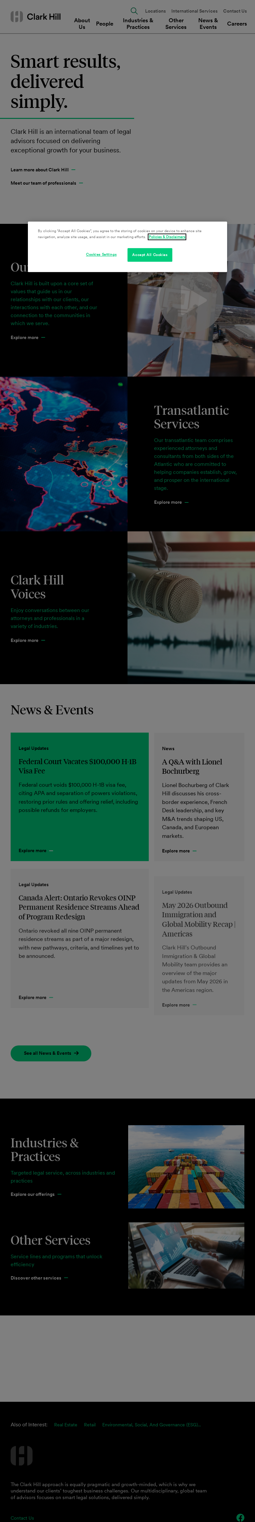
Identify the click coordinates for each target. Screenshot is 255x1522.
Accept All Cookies (149, 254)
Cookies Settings (101, 254)
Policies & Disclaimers (167, 236)
